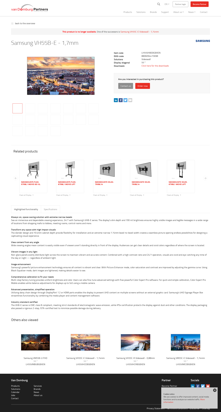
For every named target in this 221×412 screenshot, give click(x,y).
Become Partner (199, 4)
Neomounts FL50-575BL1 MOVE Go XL (30, 183)
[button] (205, 178)
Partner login (180, 4)
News (191, 12)
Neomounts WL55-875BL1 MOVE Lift (178, 183)
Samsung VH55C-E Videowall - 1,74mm (140, 31)
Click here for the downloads (155, 65)
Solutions (140, 12)
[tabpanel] (61, 76)
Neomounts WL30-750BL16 (104, 183)
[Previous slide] (15, 178)
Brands (153, 12)
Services (38, 385)
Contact (203, 12)
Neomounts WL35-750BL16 (141, 183)
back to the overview (25, 23)
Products (127, 12)
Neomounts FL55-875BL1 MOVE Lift (67, 183)
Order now (143, 85)
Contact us (126, 85)
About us (178, 12)
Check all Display (26, 195)
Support (165, 12)
